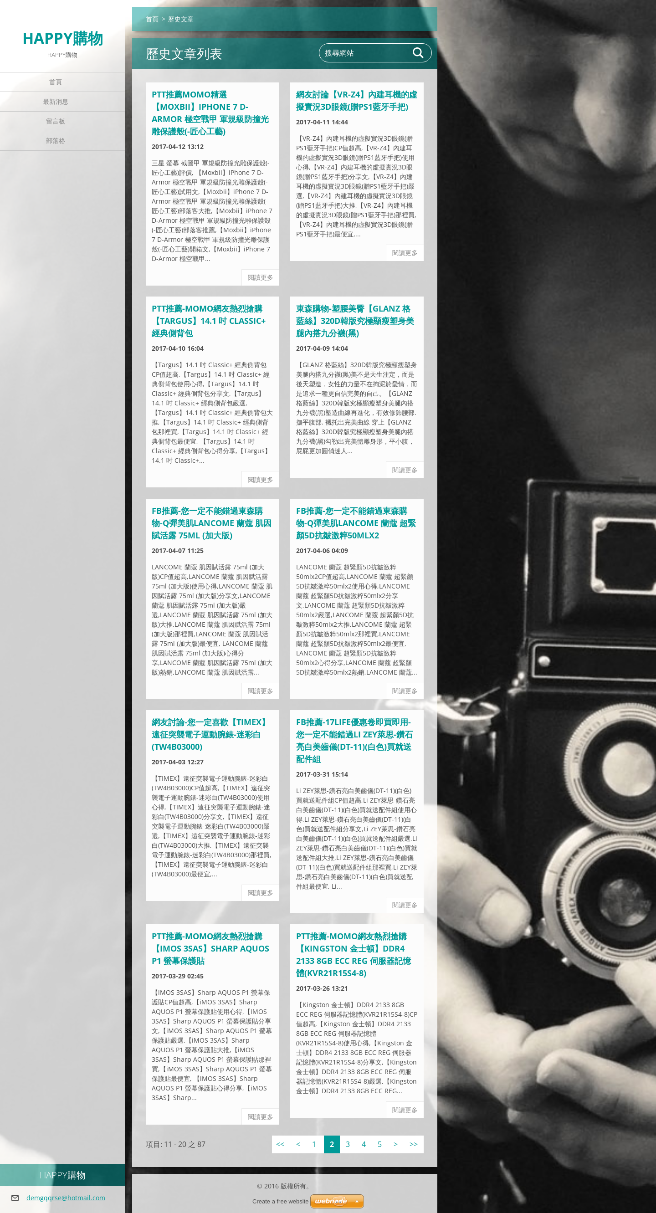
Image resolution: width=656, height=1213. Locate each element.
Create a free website (280, 1201)
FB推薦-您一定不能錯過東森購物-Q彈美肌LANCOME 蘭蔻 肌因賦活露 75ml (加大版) (212, 523)
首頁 (55, 81)
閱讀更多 (260, 277)
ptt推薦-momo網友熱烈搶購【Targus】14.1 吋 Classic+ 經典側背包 (209, 320)
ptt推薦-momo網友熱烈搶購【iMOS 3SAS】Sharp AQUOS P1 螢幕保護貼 (210, 948)
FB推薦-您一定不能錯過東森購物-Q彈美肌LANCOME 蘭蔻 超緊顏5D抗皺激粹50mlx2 (356, 523)
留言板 (55, 121)
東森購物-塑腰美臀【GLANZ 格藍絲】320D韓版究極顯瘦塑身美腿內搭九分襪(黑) (355, 320)
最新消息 (55, 101)
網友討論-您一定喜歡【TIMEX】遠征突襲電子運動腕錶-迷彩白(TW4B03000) (211, 734)
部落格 (55, 140)
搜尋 (419, 53)
